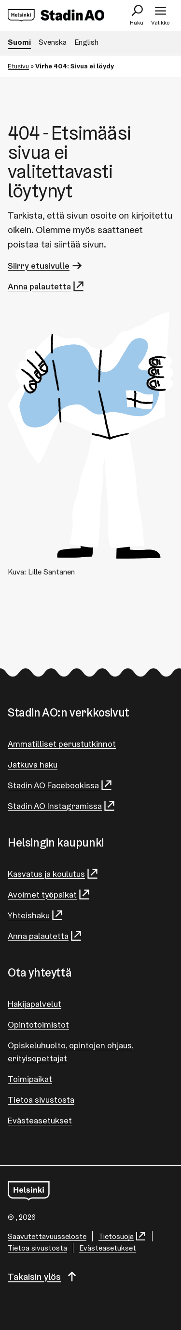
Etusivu (18, 66)
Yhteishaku (36, 915)
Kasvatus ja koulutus (53, 873)
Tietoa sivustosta (41, 1099)
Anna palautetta (46, 286)
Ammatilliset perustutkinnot (62, 743)
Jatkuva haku (32, 764)
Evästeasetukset (40, 1120)
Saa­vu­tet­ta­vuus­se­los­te (47, 1236)
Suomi (19, 42)
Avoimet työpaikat (49, 894)
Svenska (53, 42)
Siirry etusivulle (46, 265)
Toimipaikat (30, 1078)
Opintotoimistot (38, 1024)
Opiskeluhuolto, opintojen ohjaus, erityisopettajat (71, 1052)
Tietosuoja (122, 1236)
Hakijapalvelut (34, 1003)
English (86, 42)
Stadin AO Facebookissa (60, 785)
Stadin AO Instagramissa (62, 805)
